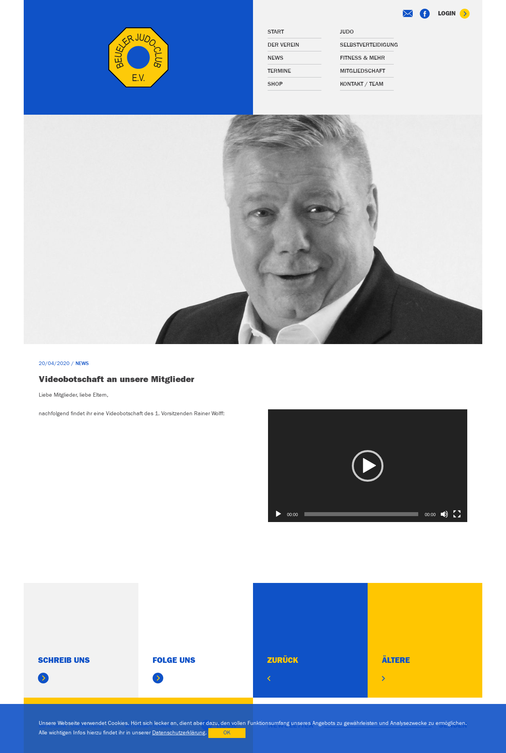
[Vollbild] (457, 514)
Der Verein (283, 45)
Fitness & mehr (362, 58)
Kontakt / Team (361, 84)
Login (454, 14)
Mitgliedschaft (362, 71)
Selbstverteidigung (367, 45)
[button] (367, 466)
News (275, 58)
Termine (279, 71)
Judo (347, 32)
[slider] (361, 514)
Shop (275, 84)
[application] (367, 465)
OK (226, 733)
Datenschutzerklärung (178, 733)
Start (276, 32)
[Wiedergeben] (278, 514)
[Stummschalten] (444, 514)
